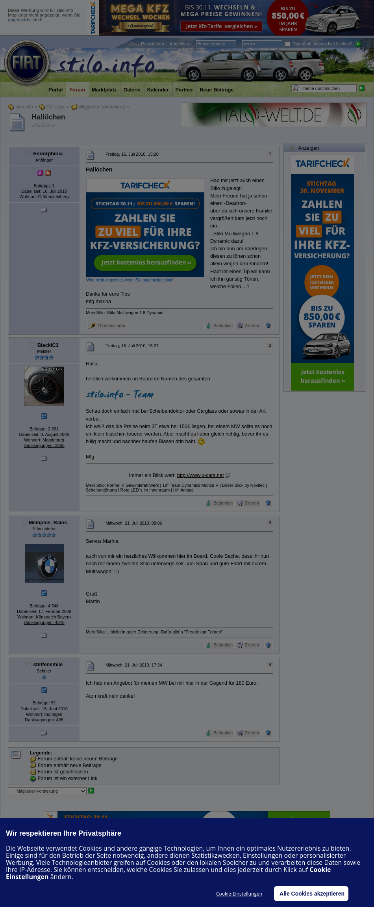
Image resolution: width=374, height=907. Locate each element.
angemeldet (19, 19)
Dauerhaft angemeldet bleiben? (318, 43)
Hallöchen (48, 117)
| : (165, 43)
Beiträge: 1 (44, 185)
